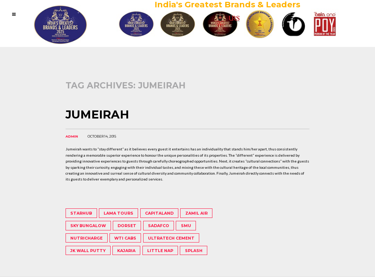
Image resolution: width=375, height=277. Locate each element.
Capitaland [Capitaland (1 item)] (159, 213)
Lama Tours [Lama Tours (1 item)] (118, 213)
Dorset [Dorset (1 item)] (127, 225)
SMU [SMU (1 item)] (186, 225)
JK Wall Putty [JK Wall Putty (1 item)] (87, 250)
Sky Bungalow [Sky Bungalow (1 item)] (88, 225)
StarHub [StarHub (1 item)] (81, 213)
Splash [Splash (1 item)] (194, 250)
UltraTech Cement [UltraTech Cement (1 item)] (171, 238)
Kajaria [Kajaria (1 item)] (126, 250)
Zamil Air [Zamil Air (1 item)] (196, 213)
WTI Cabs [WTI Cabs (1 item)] (125, 238)
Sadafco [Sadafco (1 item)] (158, 225)
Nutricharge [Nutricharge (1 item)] (86, 238)
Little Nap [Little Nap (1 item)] (160, 250)
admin (72, 136)
